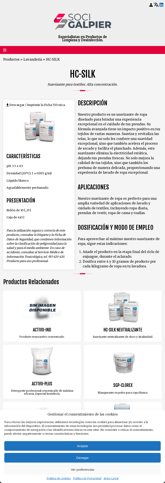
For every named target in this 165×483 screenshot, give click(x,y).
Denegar (82, 458)
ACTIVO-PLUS (42, 384)
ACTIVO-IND (42, 330)
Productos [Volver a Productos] (11, 59)
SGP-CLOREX (123, 385)
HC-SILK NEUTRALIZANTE (123, 330)
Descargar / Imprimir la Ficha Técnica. (37, 105)
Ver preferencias (82, 469)
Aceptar (82, 446)
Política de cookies (59, 478)
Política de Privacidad (87, 478)
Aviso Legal (111, 478)
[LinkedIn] (161, 5)
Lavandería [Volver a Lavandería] (32, 59)
